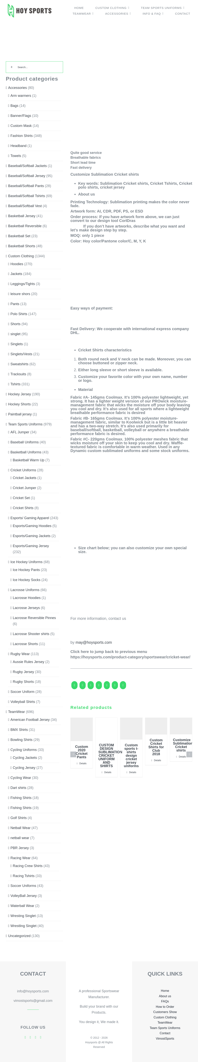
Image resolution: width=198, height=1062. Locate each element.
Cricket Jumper (24, 488)
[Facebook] (74, 687)
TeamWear (16, 712)
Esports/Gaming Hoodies (32, 526)
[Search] (11, 67)
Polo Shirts (18, 314)
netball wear (19, 838)
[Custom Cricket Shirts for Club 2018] (156, 726)
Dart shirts (18, 788)
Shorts (15, 324)
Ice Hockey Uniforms (26, 562)
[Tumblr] (115, 687)
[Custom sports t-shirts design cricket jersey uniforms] (131, 729)
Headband (18, 146)
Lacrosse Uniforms (24, 590)
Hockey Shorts (19, 404)
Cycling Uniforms (23, 750)
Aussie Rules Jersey (28, 662)
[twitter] (30, 1037)
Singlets (16, 344)
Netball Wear (20, 828)
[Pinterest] (123, 687)
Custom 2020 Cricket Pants (81, 752)
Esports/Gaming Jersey (31, 546)
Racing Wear (20, 858)
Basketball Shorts (21, 246)
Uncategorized (19, 936)
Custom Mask (21, 126)
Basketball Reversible (25, 226)
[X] (83, 687)
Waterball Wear (22, 906)
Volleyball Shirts (22, 702)
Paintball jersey (20, 414)
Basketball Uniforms (25, 452)
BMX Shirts (19, 730)
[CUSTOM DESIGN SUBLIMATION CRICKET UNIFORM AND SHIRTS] (107, 729)
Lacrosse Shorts (25, 644)
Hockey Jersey (19, 394)
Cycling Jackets (25, 758)
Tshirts (15, 384)
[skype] (35, 1037)
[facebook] (25, 1037)
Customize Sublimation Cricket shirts (183, 745)
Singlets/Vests (21, 354)
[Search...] (34, 67)
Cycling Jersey (24, 768)
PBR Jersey (19, 848)
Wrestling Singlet (23, 926)
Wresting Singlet (23, 916)
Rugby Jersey (23, 672)
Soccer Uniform (22, 692)
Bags (14, 106)
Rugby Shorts (23, 682)
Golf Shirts (18, 818)
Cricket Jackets (24, 478)
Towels (15, 156)
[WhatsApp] (107, 687)
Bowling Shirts (21, 740)
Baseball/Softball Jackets (27, 166)
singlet (15, 334)
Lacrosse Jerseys (26, 608)
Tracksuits (18, 374)
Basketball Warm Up (28, 460)
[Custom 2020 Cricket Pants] (82, 729)
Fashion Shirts (21, 136)
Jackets (16, 274)
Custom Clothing (21, 256)
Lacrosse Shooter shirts (31, 634)
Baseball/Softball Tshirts (26, 196)
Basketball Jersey (21, 216)
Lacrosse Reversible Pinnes (34, 618)
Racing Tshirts (24, 876)
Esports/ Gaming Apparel (29, 518)
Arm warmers (20, 96)
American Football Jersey (30, 720)
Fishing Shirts (21, 798)
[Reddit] (91, 687)
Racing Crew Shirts (28, 866)
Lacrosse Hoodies (27, 598)
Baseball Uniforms (24, 442)
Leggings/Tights (22, 284)
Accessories (17, 88)
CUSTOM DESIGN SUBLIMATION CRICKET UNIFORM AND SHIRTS (110, 755)
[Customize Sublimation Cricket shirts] (181, 726)
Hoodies (16, 264)
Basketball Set (19, 236)
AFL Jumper (19, 432)
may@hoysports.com (94, 642)
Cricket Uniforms (23, 470)
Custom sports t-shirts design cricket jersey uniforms (131, 755)
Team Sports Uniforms (25, 424)
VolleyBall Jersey (23, 896)
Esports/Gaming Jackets (31, 536)
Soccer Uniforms (23, 886)
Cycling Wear (20, 778)
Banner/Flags (20, 116)
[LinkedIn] (99, 687)
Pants (14, 304)
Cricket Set (21, 498)
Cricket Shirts (23, 508)
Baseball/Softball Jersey (26, 176)
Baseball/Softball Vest (25, 206)
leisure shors (20, 294)
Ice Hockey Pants (26, 570)
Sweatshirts (19, 364)
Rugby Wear (20, 654)
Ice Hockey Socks (26, 580)
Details (83, 763)
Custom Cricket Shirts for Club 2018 (156, 747)
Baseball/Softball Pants (26, 186)
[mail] (40, 1037)
